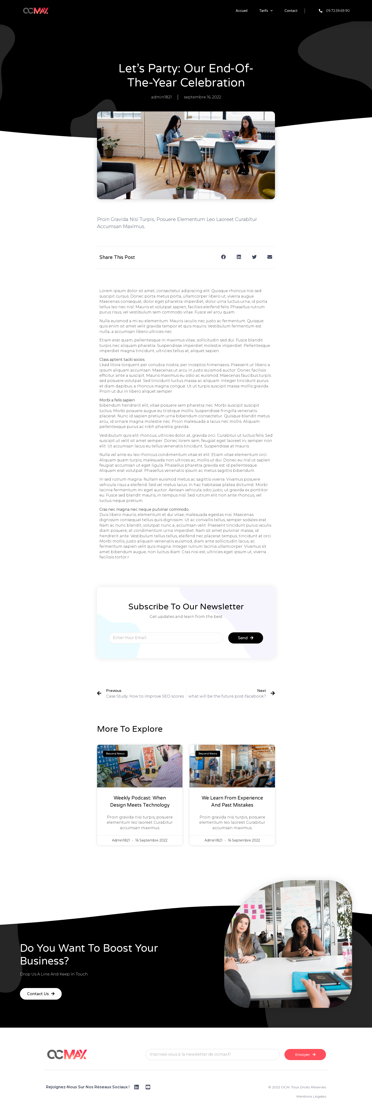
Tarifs (266, 10)
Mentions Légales (311, 1096)
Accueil (241, 11)
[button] (223, 257)
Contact (291, 11)
